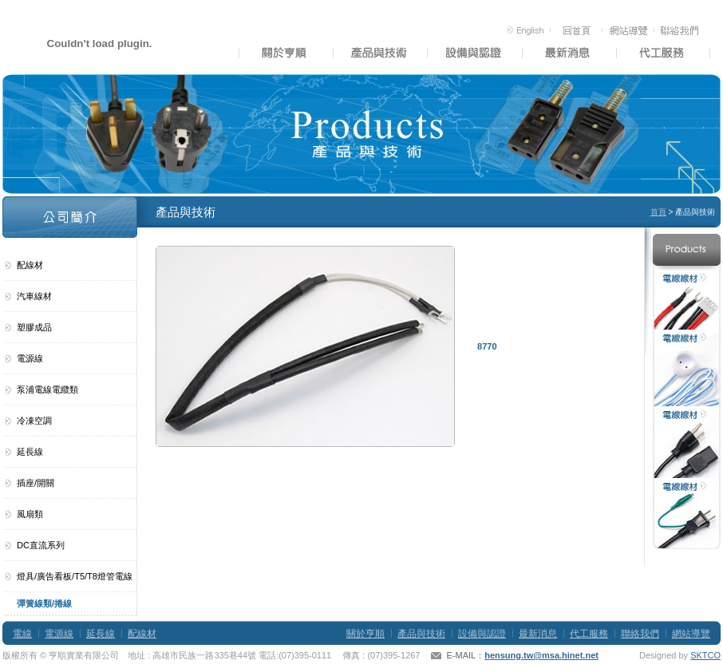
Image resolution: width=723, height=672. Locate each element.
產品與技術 (421, 633)
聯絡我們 (640, 633)
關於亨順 (365, 633)
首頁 (658, 212)
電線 (22, 633)
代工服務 (589, 633)
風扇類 (30, 514)
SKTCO (705, 655)
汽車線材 (34, 296)
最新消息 (538, 633)
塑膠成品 (34, 327)
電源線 (30, 358)
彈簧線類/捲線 (44, 603)
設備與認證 (482, 633)
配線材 (30, 265)
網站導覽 (691, 633)
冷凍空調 (34, 420)
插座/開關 (35, 483)
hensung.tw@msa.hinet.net (541, 655)
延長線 (30, 452)
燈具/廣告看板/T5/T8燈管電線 (74, 576)
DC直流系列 (41, 545)
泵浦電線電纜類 (47, 389)
